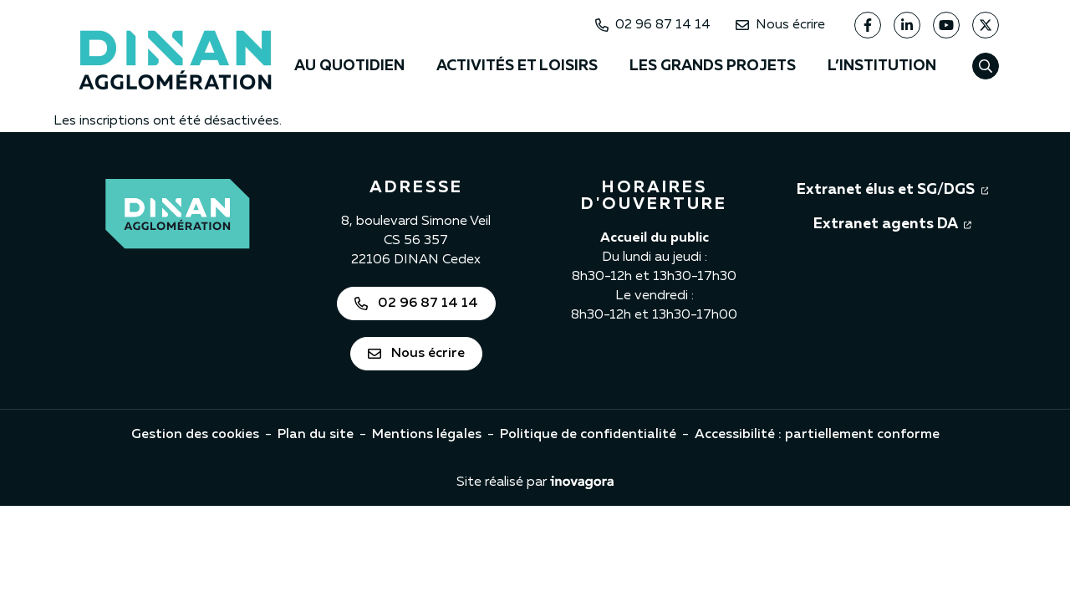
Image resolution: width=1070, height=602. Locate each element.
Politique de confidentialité (588, 434)
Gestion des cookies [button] (195, 434)
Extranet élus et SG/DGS (893, 188)
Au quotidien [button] (349, 66)
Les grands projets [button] (712, 66)
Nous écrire (780, 25)
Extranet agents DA (892, 222)
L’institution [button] (882, 66)
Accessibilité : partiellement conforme (817, 434)
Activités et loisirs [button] (517, 66)
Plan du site (316, 434)
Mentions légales (427, 434)
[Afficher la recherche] (985, 66)
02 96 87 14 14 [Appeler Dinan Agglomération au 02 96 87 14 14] (653, 25)
